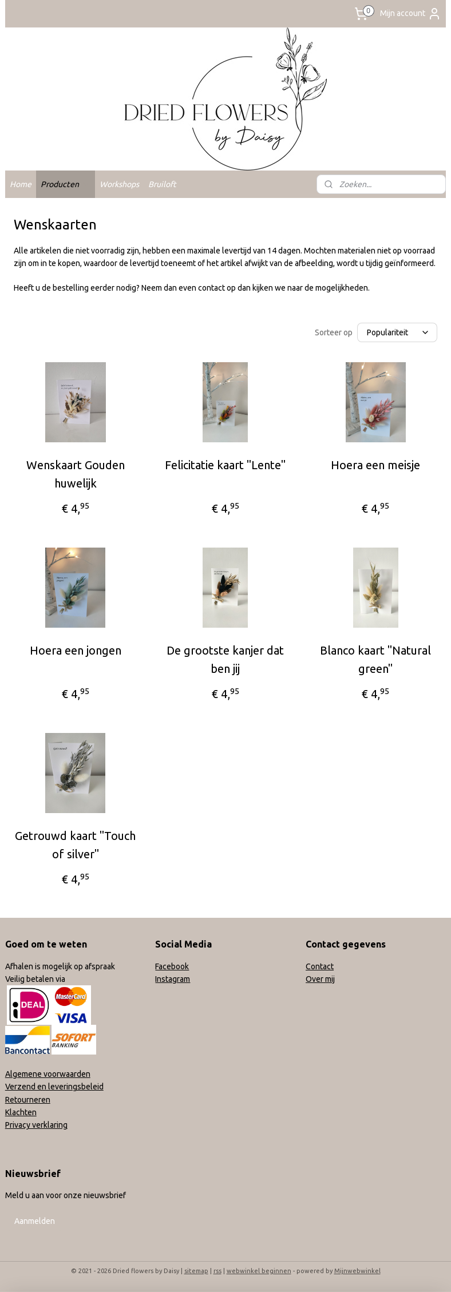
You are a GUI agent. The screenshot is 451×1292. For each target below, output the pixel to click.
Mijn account (410, 14)
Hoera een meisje (375, 464)
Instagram (172, 979)
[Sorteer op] (397, 332)
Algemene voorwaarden (47, 1074)
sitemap (196, 1270)
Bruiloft (162, 184)
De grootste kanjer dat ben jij (225, 659)
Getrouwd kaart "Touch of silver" (75, 845)
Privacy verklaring (36, 1124)
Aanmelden (34, 1221)
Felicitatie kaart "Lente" (225, 464)
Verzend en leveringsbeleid (54, 1086)
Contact (320, 966)
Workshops (119, 184)
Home (20, 184)
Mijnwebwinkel (357, 1270)
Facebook (172, 966)
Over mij (320, 979)
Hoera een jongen (75, 650)
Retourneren (27, 1099)
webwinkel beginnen (259, 1270)
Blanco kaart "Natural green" (375, 659)
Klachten (21, 1112)
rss (217, 1270)
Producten (65, 184)
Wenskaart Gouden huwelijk (75, 474)
